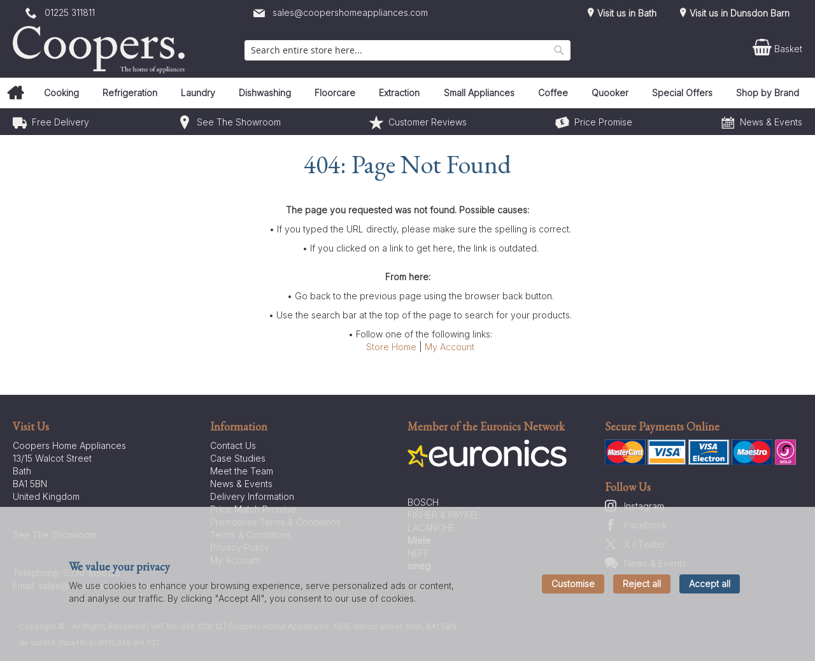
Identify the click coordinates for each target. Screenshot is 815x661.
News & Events (771, 122)
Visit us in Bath (625, 13)
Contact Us (233, 445)
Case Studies (238, 458)
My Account (449, 346)
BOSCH (423, 502)
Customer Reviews (427, 122)
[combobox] (407, 50)
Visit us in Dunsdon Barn (738, 13)
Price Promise (603, 122)
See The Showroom (239, 122)
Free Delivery (60, 122)
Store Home (391, 346)
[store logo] (102, 49)
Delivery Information (252, 496)
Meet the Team (241, 471)
